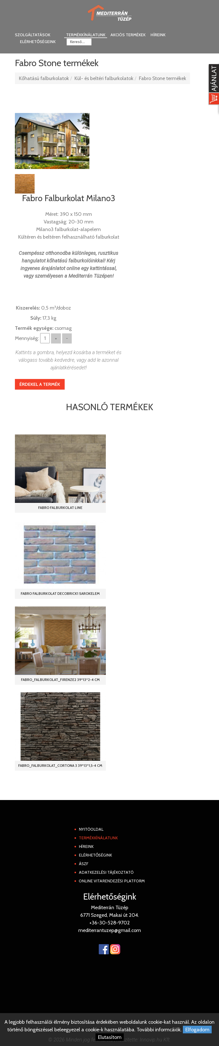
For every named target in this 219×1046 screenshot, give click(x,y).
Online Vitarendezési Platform (112, 881)
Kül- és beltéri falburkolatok (103, 78)
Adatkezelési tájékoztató (106, 872)
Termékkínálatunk (85, 34)
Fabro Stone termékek (162, 78)
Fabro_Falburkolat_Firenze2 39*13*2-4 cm (60, 679)
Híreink (158, 34)
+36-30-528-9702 (109, 923)
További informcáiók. (159, 1029)
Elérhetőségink (95, 855)
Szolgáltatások (32, 34)
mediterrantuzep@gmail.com (109, 930)
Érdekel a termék (39, 384)
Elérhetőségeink (38, 41)
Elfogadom (197, 1029)
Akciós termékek (127, 34)
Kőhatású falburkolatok (44, 78)
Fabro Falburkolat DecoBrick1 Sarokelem (60, 593)
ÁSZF (83, 863)
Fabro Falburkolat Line (60, 507)
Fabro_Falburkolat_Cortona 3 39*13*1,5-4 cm (60, 765)
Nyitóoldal (91, 829)
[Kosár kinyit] (213, 85)
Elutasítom (109, 1037)
